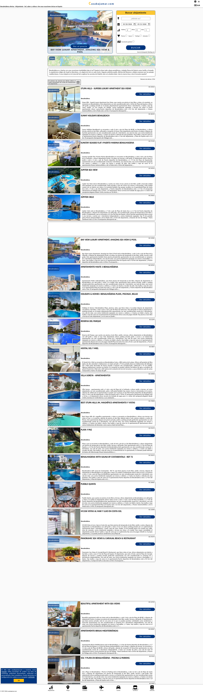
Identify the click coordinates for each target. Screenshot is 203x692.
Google (4, 671)
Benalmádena (54, 90)
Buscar (135, 47)
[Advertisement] (101, 582)
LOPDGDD (31, 677)
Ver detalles (145, 94)
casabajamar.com (101, 3)
